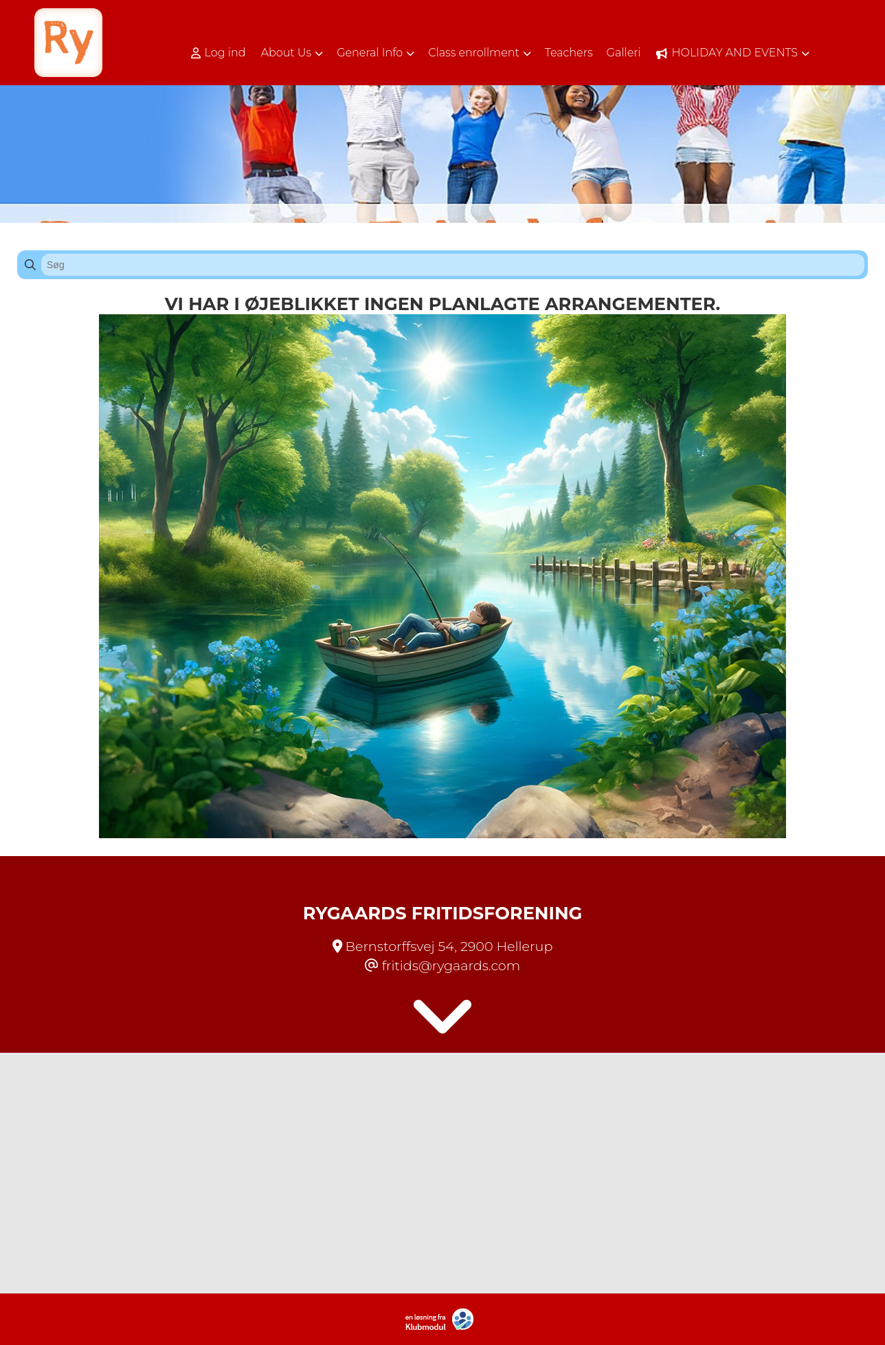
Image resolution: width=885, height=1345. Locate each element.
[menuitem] (223, 52)
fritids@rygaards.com (451, 965)
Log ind (218, 53)
